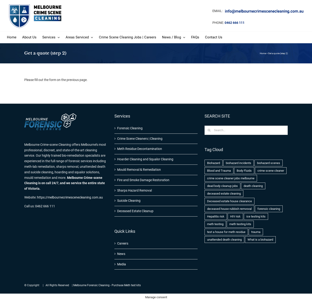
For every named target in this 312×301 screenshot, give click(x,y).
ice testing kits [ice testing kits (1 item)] (256, 216)
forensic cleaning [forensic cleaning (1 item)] (268, 209)
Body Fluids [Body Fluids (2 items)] (244, 170)
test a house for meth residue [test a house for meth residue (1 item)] (226, 232)
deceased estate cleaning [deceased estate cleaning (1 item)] (224, 193)
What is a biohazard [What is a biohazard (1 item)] (260, 239)
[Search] (209, 130)
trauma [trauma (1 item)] (255, 232)
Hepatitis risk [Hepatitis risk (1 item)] (215, 216)
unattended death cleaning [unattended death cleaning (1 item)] (224, 239)
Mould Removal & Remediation (139, 169)
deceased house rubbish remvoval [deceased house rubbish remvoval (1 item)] (229, 209)
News (121, 254)
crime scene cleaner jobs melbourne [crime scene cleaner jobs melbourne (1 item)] (230, 178)
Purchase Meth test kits (126, 285)
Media (121, 264)
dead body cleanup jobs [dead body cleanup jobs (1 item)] (222, 186)
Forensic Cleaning (130, 128)
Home (263, 53)
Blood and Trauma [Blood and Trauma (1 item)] (219, 170)
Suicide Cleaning (129, 200)
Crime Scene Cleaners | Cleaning (139, 138)
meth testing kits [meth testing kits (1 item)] (240, 224)
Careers (122, 243)
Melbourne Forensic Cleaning (91, 285)
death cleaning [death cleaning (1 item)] (253, 186)
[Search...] (246, 130)
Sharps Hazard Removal (134, 190)
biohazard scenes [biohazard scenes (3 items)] (268, 163)
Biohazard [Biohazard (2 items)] (213, 163)
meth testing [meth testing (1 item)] (215, 224)
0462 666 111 (235, 23)
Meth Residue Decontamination (139, 149)
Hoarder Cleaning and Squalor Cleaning (145, 159)
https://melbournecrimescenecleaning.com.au (70, 197)
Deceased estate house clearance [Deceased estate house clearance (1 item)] (229, 201)
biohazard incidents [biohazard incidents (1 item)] (238, 163)
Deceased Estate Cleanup (135, 211)
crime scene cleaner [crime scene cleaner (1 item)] (270, 170)
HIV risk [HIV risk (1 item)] (235, 216)
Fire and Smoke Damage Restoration (143, 180)
